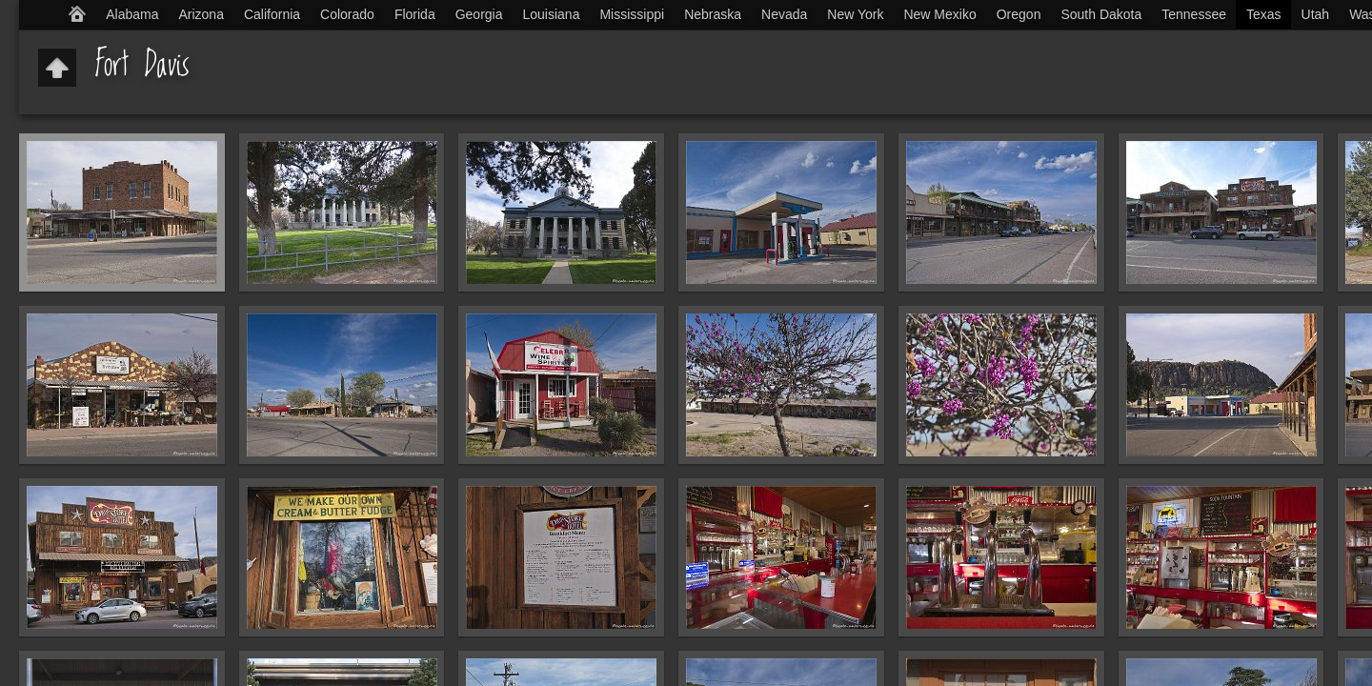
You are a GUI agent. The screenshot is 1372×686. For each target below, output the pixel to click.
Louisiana (551, 14)
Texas (1263, 14)
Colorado (347, 14)
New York (855, 14)
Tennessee (1193, 14)
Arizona (200, 14)
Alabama (132, 14)
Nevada (784, 14)
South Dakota (1100, 14)
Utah (1315, 14)
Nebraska (712, 14)
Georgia (479, 14)
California (272, 14)
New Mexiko (939, 14)
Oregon (1019, 14)
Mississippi (631, 14)
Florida (414, 14)
